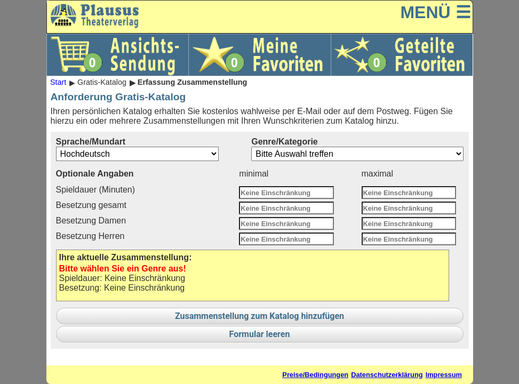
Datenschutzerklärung (386, 375)
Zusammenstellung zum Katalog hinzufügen (259, 316)
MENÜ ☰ (435, 12)
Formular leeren (259, 334)
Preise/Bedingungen (315, 375)
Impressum (444, 375)
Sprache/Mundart (137, 149)
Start (58, 82)
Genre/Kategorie (357, 149)
